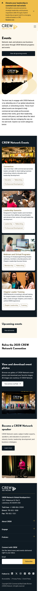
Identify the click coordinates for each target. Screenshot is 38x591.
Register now (10, 20)
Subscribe (28, 561)
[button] (18, 521)
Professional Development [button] (14, 184)
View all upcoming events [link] (18, 53)
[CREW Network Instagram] (21, 574)
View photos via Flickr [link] (11, 384)
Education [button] (8, 180)
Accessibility (6, 579)
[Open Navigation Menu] (35, 27)
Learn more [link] (8, 448)
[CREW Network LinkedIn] (12, 574)
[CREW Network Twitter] (16, 574)
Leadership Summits (12, 210)
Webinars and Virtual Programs (17, 254)
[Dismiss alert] (33, 11)
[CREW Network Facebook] (29, 574)
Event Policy (27, 579)
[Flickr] (33, 574)
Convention (8, 166)
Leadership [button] (8, 224)
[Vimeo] (25, 574)
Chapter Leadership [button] (11, 305)
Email (4, 557)
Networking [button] (18, 180)
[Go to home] (9, 26)
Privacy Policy (16, 579)
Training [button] (24, 305)
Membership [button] (9, 265)
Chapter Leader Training (14, 292)
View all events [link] (9, 330)
